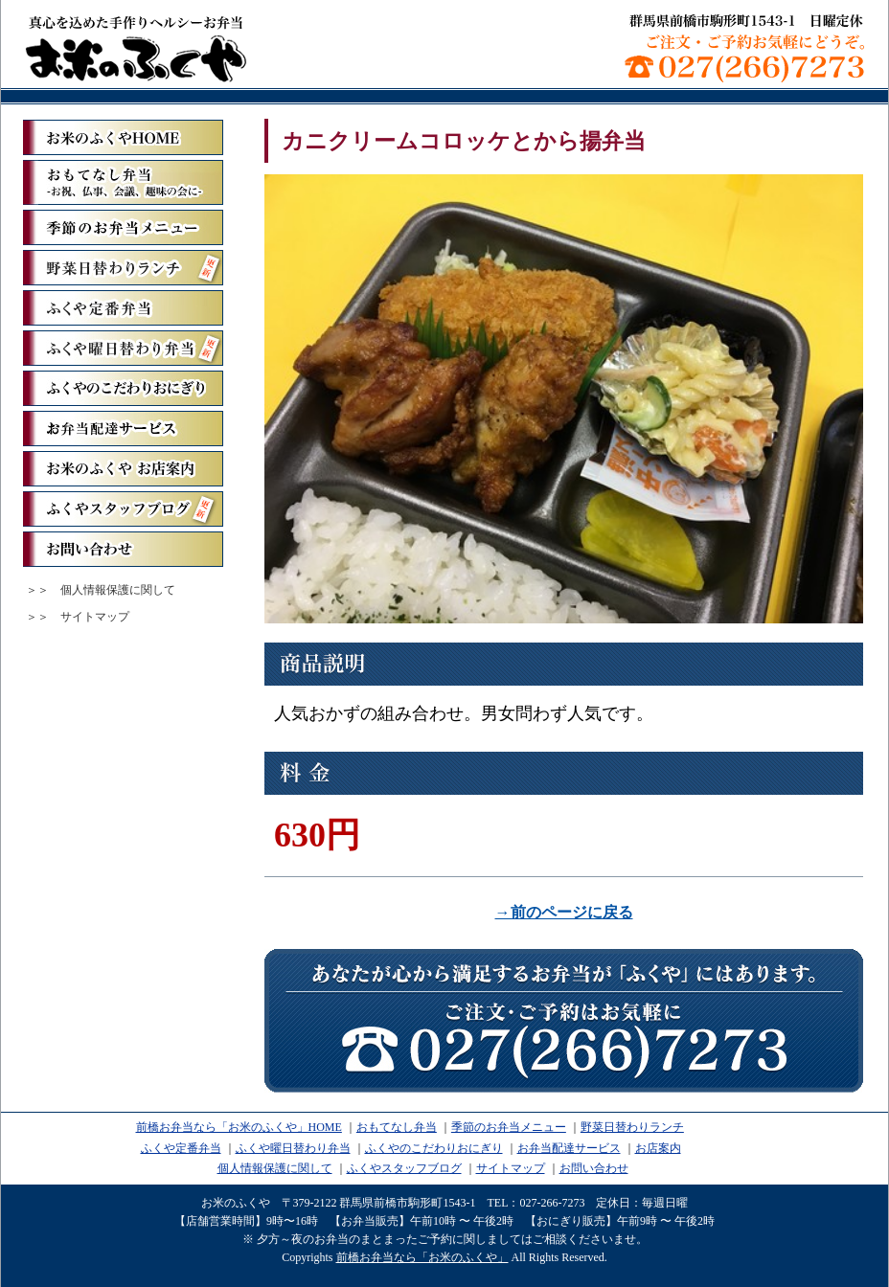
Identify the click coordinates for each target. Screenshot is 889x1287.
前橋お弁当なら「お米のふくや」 (136, 48)
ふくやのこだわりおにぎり (123, 388)
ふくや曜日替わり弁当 (123, 348)
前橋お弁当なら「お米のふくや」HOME (239, 1127)
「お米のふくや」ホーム (123, 137)
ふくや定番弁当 (123, 308)
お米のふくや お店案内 (123, 468)
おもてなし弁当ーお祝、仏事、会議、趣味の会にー (123, 182)
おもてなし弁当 (396, 1127)
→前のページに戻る (564, 912)
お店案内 (658, 1148)
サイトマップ (94, 616)
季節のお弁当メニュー (123, 227)
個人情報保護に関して (117, 590)
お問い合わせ (123, 549)
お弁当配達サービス (123, 428)
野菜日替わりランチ (123, 267)
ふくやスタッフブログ (123, 509)
